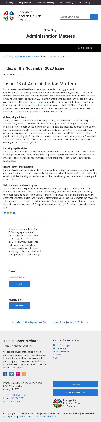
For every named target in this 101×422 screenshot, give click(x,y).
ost (63, 95)
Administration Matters (27, 56)
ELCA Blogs (8, 56)
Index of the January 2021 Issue (68, 322)
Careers (57, 354)
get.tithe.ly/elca (28, 142)
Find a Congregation (63, 345)
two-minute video (40, 105)
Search (13, 271)
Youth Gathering (66, 2)
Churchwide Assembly (45, 2)
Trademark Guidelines (45, 416)
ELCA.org (9, 2)
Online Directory (61, 351)
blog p (58, 95)
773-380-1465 (14, 401)
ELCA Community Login (75, 392)
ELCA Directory (84, 2)
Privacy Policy (9, 416)
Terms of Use (25, 416)
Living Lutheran (25, 2)
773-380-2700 (17, 398)
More (15, 161)
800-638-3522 (20, 395)
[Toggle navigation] (87, 48)
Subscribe (19, 305)
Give (55, 357)
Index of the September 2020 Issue (31, 322)
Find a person (60, 348)
